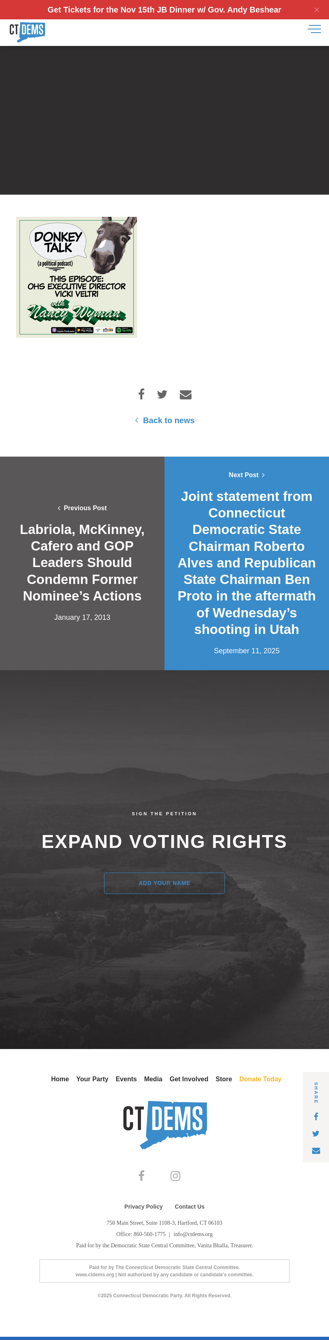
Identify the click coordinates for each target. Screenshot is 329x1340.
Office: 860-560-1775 (141, 1237)
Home (60, 1079)
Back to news (164, 420)
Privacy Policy (144, 1210)
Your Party (92, 1079)
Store (224, 1079)
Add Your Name (165, 883)
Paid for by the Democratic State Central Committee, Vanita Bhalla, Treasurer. (164, 1249)
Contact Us (190, 1210)
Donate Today (260, 1079)
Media (153, 1079)
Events (126, 1079)
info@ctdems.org (193, 1237)
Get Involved (189, 1079)
